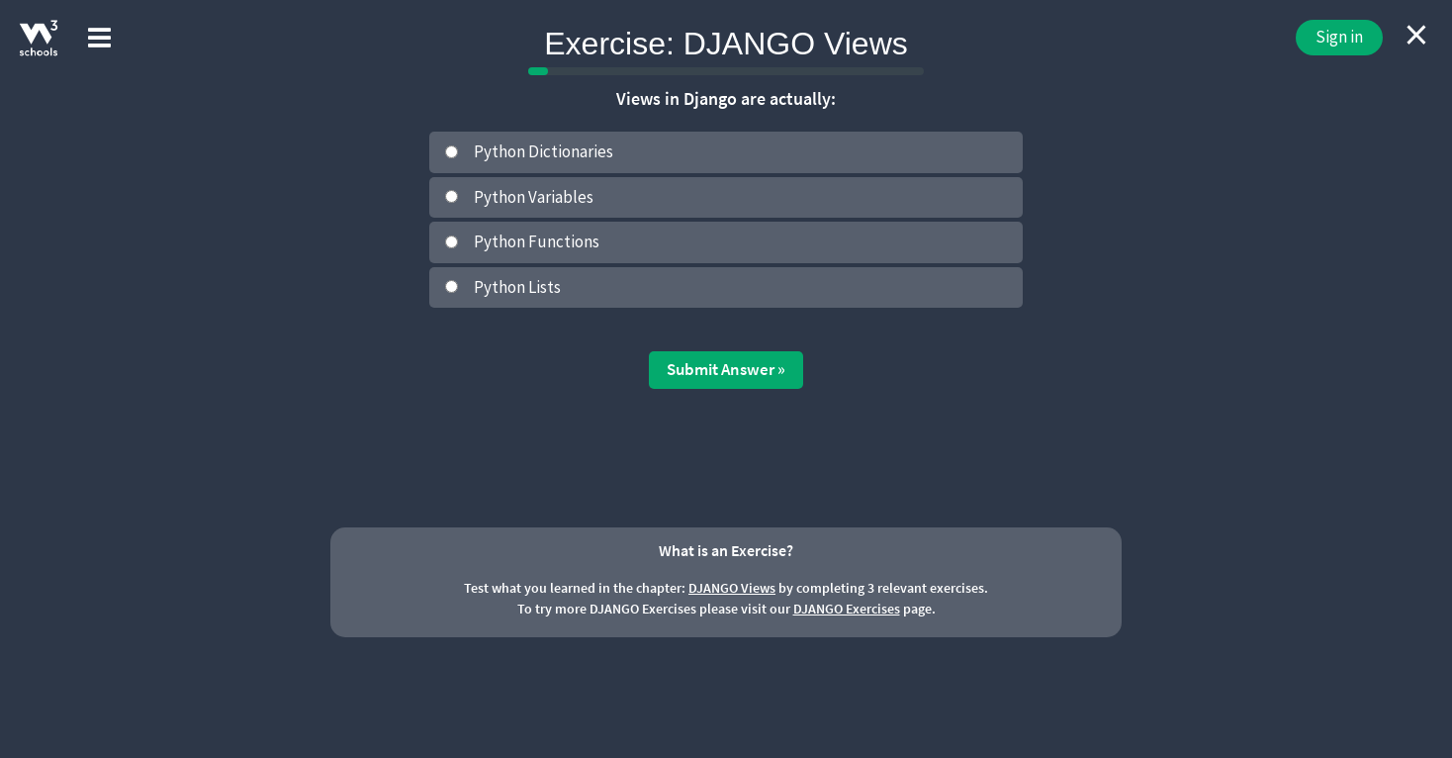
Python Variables (533, 197)
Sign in (1339, 36)
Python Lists (517, 287)
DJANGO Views (731, 588)
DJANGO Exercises (846, 608)
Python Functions (536, 241)
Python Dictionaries (543, 151)
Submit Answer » (726, 369)
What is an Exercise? (726, 550)
